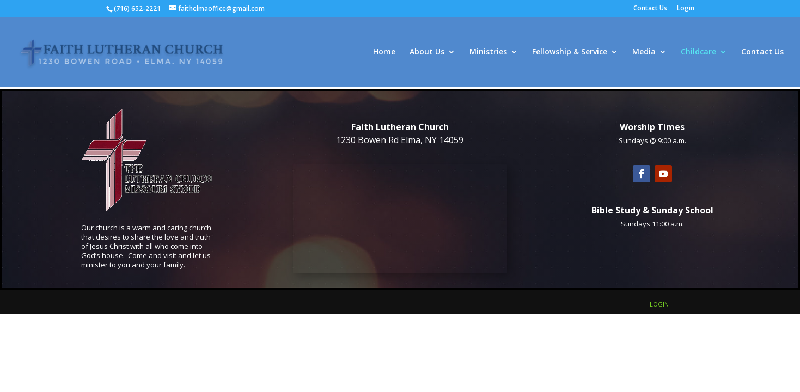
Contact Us (650, 9)
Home (384, 52)
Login (685, 9)
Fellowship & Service (569, 52)
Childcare (698, 52)
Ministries (488, 52)
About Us (427, 52)
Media (644, 52)
